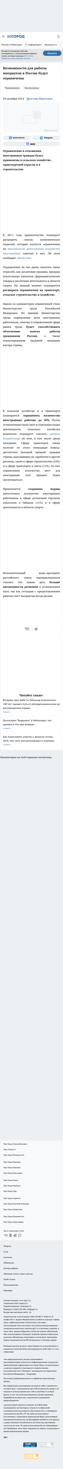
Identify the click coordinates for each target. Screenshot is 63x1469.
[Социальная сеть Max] (31, 144)
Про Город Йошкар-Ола (14, 1155)
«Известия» (24, 258)
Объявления (9, 1263)
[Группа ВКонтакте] (17, 138)
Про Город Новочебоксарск (15, 1144)
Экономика (31, 88)
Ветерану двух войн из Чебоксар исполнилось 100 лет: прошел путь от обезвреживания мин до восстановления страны (31, 706)
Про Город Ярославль (13, 1173)
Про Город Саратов (12, 1198)
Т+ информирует (33, 44)
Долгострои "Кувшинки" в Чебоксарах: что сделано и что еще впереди (31, 724)
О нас (6, 1252)
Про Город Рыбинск (12, 1186)
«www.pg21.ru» (24, 1300)
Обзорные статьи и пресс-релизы (18, 1274)
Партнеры (8, 1290)
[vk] (27, 629)
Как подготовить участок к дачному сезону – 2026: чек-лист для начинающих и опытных (31, 741)
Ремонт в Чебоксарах (12, 44)
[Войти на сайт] (58, 36)
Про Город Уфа (10, 1191)
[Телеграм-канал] (46, 138)
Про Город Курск (11, 1180)
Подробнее (31, 1374)
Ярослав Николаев (39, 98)
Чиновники (12, 88)
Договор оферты (11, 1268)
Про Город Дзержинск (13, 1209)
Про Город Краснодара (13, 1222)
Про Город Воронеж (12, 1162)
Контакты (8, 1257)
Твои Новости (10, 1149)
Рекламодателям (11, 1285)
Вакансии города (53, 44)
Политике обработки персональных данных (17, 57)
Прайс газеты (9, 1279)
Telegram (7, 1246)
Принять (52, 53)
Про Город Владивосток (14, 1216)
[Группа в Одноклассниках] (10, 1235)
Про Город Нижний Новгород (16, 1204)
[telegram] (37, 629)
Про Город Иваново (12, 1167)
